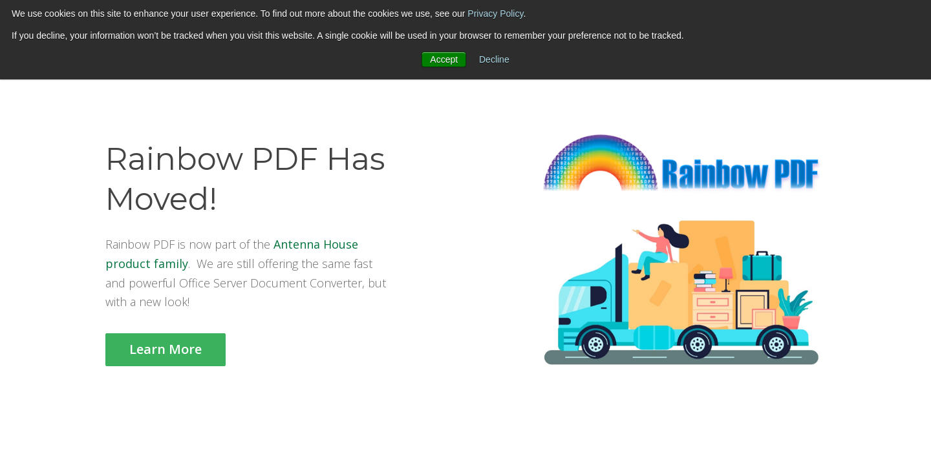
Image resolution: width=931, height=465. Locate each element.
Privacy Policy (495, 13)
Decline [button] (494, 59)
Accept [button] (444, 59)
